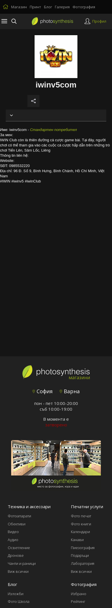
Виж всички (18, 571)
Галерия (62, 6)
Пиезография (83, 547)
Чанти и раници (22, 563)
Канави (77, 539)
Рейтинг (78, 601)
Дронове (16, 555)
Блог (48, 6)
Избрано (78, 593)
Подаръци (80, 555)
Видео (13, 531)
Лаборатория (82, 563)
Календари (80, 531)
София (42, 391)
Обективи (16, 523)
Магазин (19, 6)
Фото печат (81, 515)
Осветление (19, 547)
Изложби (15, 593)
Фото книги (81, 523)
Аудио (13, 539)
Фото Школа (18, 601)
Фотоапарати (19, 515)
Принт (35, 6)
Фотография (84, 6)
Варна (69, 391)
